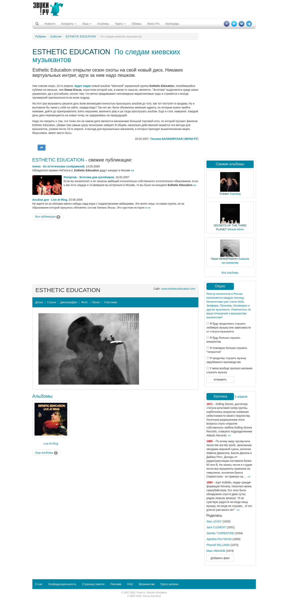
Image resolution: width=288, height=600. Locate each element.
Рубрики (40, 36)
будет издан (82, 85)
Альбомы (103, 23)
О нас (39, 584)
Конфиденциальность (62, 584)
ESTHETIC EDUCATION (81, 36)
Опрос (220, 286)
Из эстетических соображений (63, 166)
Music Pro (153, 23)
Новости (50, 23)
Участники (110, 302)
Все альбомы (230, 272)
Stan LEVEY (214, 521)
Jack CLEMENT (216, 527)
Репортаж (70, 177)
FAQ (130, 584)
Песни (96, 302)
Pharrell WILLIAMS (218, 544)
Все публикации (48, 217)
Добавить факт (220, 558)
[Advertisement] (144, 9)
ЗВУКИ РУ (190, 138)
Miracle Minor (235, 229)
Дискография (68, 302)
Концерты (68, 23)
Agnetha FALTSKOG (219, 539)
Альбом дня (40, 199)
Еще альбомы (46, 453)
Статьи (51, 302)
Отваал (224, 193)
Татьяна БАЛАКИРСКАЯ (166, 138)
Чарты (120, 23)
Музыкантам (146, 584)
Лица (86, 23)
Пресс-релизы (169, 584)
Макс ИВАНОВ (215, 550)
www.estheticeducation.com (178, 288)
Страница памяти (93, 584)
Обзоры (137, 23)
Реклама (115, 584)
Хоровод (235, 193)
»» (132, 170)
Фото (84, 302)
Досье (39, 302)
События (55, 36)
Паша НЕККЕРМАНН (224, 258)
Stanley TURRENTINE (220, 533)
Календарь (172, 23)
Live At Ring (59, 199)
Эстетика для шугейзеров (96, 177)
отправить (220, 379)
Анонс (36, 166)
